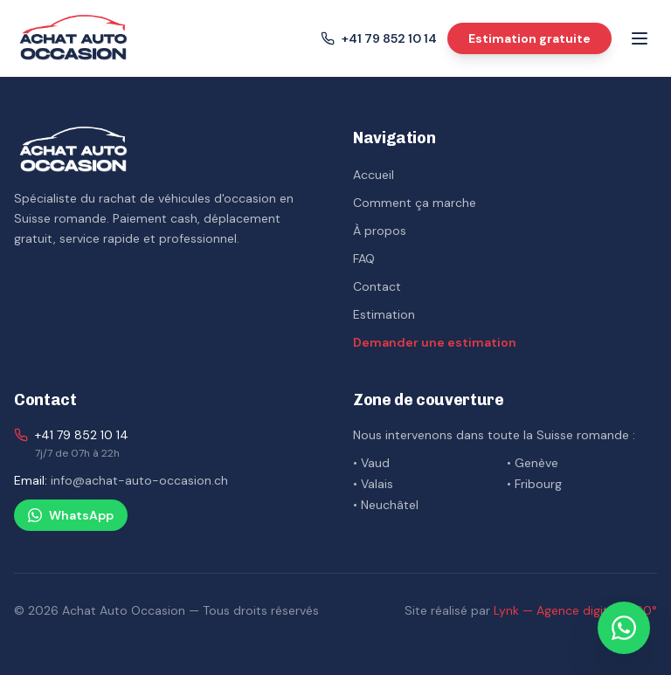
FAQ (364, 258)
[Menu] (639, 38)
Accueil (373, 175)
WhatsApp (71, 515)
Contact (377, 286)
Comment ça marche (414, 202)
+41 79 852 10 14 (81, 435)
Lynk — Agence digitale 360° (575, 610)
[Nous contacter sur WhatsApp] (624, 628)
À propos (379, 230)
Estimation (384, 314)
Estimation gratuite (529, 38)
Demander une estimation (434, 342)
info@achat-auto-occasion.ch (139, 480)
